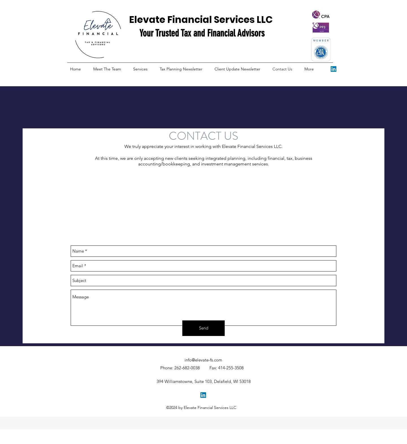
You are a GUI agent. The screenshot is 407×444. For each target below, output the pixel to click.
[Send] (203, 328)
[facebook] (333, 69)
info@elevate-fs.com (203, 360)
